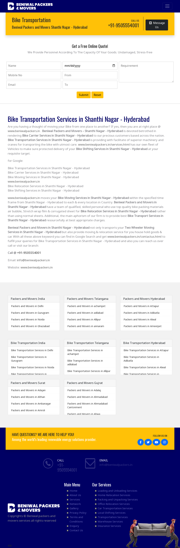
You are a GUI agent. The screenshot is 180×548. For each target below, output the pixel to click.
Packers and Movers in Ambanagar (31, 403)
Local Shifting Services (112, 512)
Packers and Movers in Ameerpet (143, 326)
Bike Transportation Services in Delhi (32, 350)
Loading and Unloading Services (117, 490)
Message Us (157, 25)
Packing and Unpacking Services (118, 499)
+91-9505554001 (29, 253)
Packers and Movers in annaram (85, 326)
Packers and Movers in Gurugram (30, 312)
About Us (75, 495)
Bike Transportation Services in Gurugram (29, 358)
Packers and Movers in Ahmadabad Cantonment (87, 405)
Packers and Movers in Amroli (28, 410)
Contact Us (76, 530)
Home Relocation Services (114, 495)
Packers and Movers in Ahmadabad (87, 397)
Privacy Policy (78, 512)
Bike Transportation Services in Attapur (146, 350)
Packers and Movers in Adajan (28, 390)
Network (75, 504)
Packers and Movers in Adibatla (141, 312)
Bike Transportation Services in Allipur (88, 371)
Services (75, 499)
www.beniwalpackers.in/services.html (104, 144)
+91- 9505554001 (67, 467)
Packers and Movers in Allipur (84, 319)
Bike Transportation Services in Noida (32, 367)
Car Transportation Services (115, 508)
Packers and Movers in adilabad (85, 312)
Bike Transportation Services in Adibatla (141, 358)
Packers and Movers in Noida (27, 319)
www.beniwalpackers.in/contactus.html (134, 236)
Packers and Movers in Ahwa (83, 414)
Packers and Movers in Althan (28, 397)
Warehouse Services (110, 521)
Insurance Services (109, 526)
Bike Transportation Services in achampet (85, 352)
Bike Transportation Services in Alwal (145, 367)
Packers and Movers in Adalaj (84, 390)
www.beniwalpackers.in (24, 131)
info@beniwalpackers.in (33, 260)
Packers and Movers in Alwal (140, 319)
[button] (140, 442)
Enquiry (74, 526)
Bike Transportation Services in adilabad (85, 362)
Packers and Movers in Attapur (141, 306)
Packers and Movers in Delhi (27, 306)
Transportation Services (113, 517)
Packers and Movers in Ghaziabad (30, 326)
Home (73, 490)
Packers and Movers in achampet (86, 306)
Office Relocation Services (114, 504)
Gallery (74, 508)
